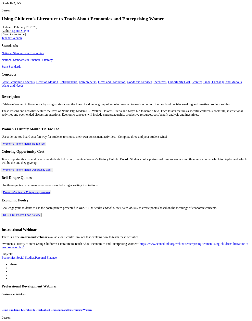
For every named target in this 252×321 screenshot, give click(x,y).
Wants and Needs (12, 85)
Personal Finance (46, 257)
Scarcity (197, 82)
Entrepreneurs (68, 82)
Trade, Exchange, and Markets (222, 82)
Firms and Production (111, 82)
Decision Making (47, 82)
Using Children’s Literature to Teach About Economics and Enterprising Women (47, 309)
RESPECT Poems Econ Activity (21, 214)
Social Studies (25, 257)
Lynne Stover (20, 30)
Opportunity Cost (179, 82)
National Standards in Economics (23, 53)
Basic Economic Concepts (18, 82)
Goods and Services (139, 82)
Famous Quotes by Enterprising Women (26, 192)
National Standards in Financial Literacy (27, 60)
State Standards (11, 66)
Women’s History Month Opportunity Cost (27, 169)
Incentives (160, 82)
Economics (9, 257)
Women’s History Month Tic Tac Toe (24, 143)
